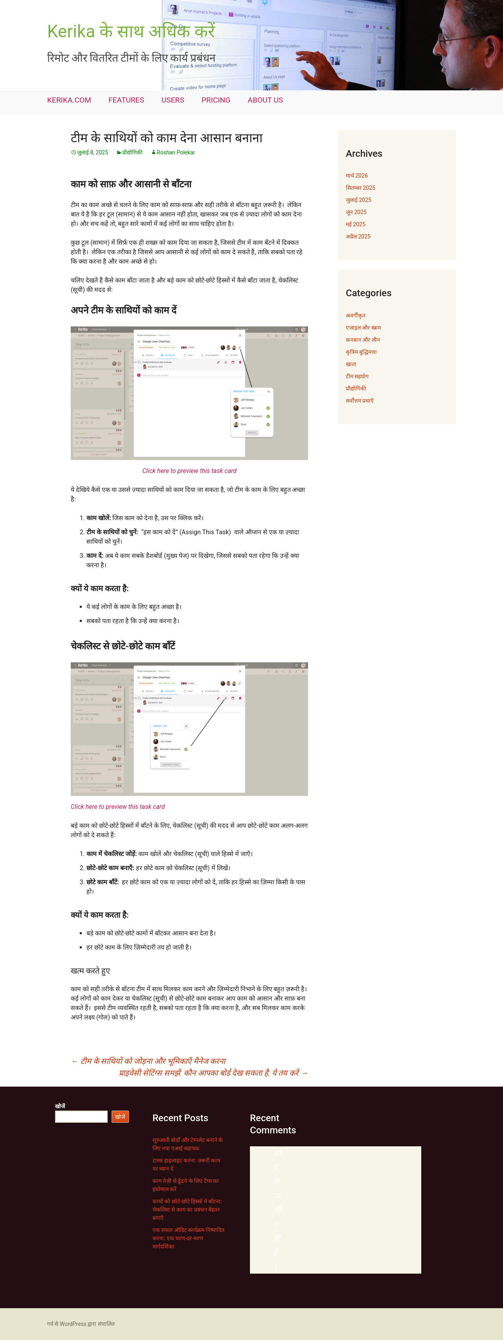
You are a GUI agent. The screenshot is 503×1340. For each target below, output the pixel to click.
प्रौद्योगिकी (132, 152)
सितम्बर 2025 (360, 188)
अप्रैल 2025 (358, 236)
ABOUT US (265, 99)
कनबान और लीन (363, 340)
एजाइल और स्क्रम (363, 327)
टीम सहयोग (357, 376)
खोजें (60, 1106)
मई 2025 (355, 224)
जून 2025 (356, 212)
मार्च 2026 (357, 175)
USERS (173, 99)
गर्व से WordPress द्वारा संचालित (81, 1324)
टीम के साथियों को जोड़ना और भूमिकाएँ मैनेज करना (148, 1061)
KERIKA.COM (69, 99)
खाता (351, 364)
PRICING (216, 99)
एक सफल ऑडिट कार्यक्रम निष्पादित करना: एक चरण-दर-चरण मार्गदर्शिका (188, 1238)
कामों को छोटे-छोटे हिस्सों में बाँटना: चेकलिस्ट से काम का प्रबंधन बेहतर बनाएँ (187, 1209)
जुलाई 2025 (358, 200)
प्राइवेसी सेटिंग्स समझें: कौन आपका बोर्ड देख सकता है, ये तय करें (213, 1073)
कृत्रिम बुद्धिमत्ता (361, 352)
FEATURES (126, 99)
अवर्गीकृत (355, 315)
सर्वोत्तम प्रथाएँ (360, 401)
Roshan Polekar (176, 152)
